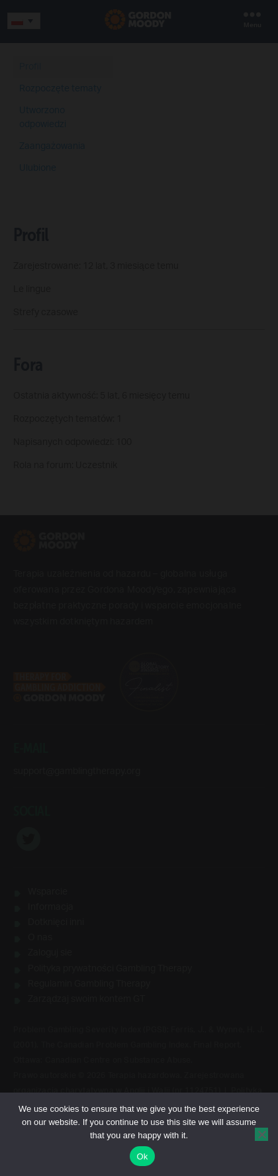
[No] (261, 1134)
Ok (142, 1156)
